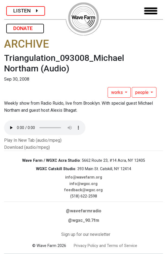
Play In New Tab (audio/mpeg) (33, 140)
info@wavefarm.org (83, 177)
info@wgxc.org (83, 184)
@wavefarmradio (83, 210)
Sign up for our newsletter (85, 234)
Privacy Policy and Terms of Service (105, 245)
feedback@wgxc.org (83, 190)
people (142, 92)
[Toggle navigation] (151, 11)
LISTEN (25, 11)
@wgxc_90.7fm (83, 220)
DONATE (25, 28)
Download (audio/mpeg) (27, 147)
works (117, 92)
